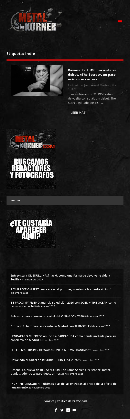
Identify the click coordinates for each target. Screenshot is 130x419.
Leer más (78, 113)
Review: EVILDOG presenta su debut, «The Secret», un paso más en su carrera (92, 74)
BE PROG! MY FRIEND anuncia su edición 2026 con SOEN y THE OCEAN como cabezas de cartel (63, 304)
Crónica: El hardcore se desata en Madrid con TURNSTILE (50, 326)
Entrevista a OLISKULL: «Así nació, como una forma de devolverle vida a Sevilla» (60, 277)
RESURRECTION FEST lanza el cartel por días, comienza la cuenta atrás (59, 289)
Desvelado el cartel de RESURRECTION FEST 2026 (44, 360)
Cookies (48, 401)
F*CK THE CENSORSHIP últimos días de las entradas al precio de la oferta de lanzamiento (64, 385)
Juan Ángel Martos (96, 85)
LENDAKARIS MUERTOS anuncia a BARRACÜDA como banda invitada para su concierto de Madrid (63, 338)
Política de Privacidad (72, 401)
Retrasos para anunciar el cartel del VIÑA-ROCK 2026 (47, 316)
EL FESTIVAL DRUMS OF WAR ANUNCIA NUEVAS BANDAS (49, 350)
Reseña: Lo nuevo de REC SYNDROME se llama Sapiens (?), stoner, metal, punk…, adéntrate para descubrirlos (61, 371)
